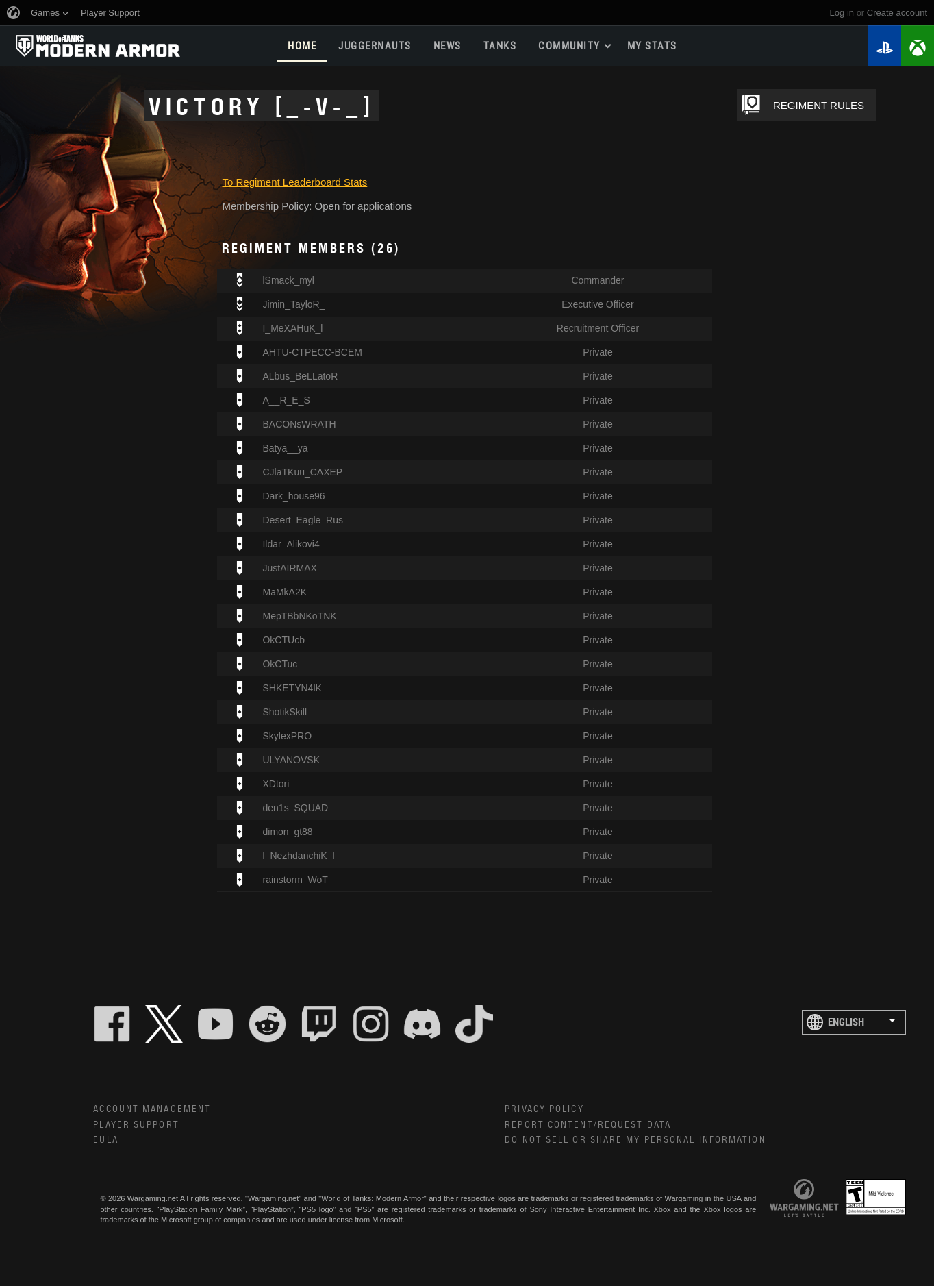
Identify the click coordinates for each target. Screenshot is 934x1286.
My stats (652, 46)
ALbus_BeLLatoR (300, 376)
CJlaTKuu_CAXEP (302, 472)
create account (897, 13)
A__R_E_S (286, 400)
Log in (842, 13)
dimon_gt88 (287, 831)
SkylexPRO (287, 735)
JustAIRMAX (289, 567)
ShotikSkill (284, 711)
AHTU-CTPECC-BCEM (312, 352)
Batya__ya (284, 448)
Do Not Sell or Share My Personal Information (635, 1140)
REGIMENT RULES (818, 105)
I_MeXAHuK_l (292, 328)
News (447, 46)
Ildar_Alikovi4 (290, 544)
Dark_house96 (293, 496)
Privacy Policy (544, 1109)
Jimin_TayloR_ (293, 304)
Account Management (152, 1109)
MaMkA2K (284, 591)
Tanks (500, 46)
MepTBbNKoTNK (299, 615)
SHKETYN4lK (291, 687)
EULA (105, 1140)
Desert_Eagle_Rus (302, 520)
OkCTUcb (283, 639)
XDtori (275, 783)
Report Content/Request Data (588, 1125)
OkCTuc (279, 663)
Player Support (136, 1125)
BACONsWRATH (299, 424)
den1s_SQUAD (295, 807)
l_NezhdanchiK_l (298, 855)
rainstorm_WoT (294, 879)
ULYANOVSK (291, 759)
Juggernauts (375, 46)
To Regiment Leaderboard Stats (294, 182)
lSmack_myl (288, 280)
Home (302, 46)
